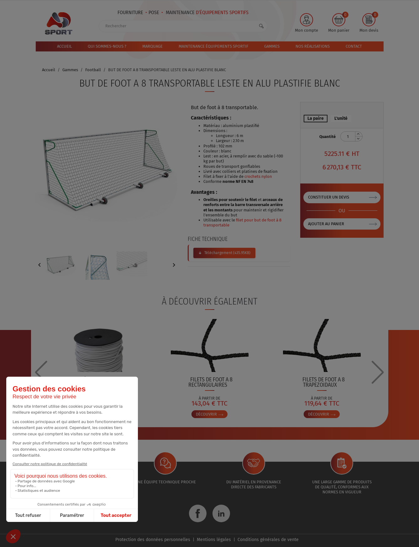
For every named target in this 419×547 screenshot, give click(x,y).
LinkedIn (221, 513)
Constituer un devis (328, 197)
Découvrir (209, 414)
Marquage (152, 46)
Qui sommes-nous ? (107, 46)
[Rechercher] (183, 26)
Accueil (64, 46)
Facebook (198, 513)
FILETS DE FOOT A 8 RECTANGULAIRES (210, 382)
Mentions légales (214, 539)
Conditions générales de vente (268, 539)
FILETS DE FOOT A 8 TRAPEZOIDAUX (323, 382)
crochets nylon (258, 176)
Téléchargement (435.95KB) (227, 253)
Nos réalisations (313, 46)
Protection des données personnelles (152, 539)
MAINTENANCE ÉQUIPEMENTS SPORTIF (213, 46)
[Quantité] (347, 136)
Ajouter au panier (326, 223)
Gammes (272, 46)
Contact (354, 46)
